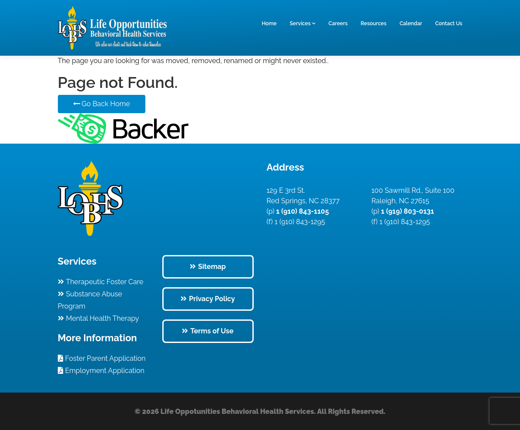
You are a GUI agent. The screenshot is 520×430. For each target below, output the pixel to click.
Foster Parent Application (105, 358)
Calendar (410, 23)
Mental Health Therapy (102, 318)
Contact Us (449, 23)
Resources (373, 23)
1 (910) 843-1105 (302, 211)
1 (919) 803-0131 (406, 211)
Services (300, 23)
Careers (338, 23)
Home (269, 23)
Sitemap (212, 266)
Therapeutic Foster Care (105, 282)
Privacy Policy (212, 299)
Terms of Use (211, 331)
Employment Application (104, 370)
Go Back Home (101, 104)
